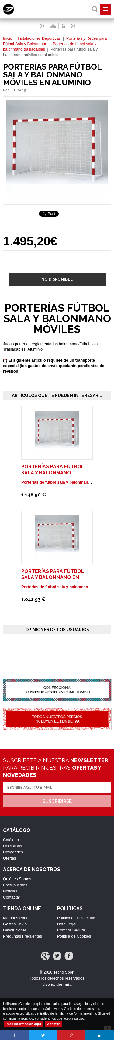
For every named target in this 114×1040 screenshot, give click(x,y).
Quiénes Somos (17, 879)
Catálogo (11, 840)
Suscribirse (57, 801)
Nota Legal (66, 924)
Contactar (11, 897)
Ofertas (9, 858)
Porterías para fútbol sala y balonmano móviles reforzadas (52, 473)
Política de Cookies (74, 936)
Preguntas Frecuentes (22, 936)
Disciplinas (12, 846)
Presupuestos (15, 885)
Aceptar (53, 1024)
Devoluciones (15, 930)
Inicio (7, 38)
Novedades (13, 852)
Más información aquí (24, 1024)
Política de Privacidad (76, 918)
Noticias (10, 891)
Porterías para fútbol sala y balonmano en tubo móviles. (52, 577)
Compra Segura (71, 930)
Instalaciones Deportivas (39, 38)
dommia (63, 984)
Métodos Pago (16, 918)
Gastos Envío (15, 924)
